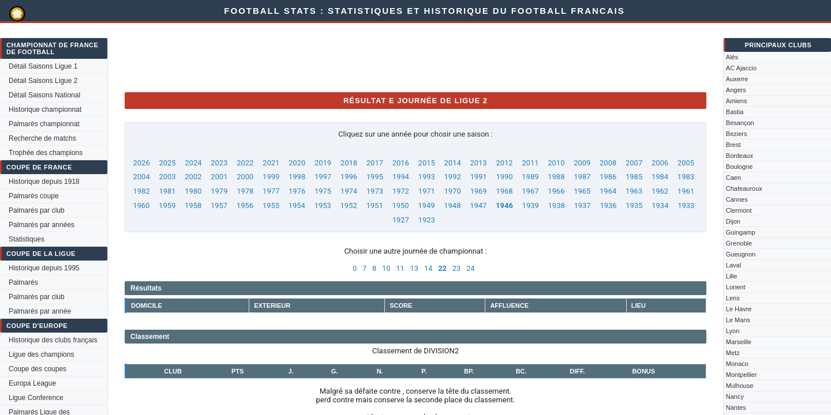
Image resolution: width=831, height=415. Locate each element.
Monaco (737, 363)
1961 (685, 191)
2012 (504, 163)
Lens (733, 298)
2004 (141, 176)
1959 (167, 205)
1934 (660, 205)
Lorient (736, 287)
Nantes (736, 407)
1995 (374, 176)
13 (414, 268)
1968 (504, 191)
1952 (348, 205)
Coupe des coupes (37, 369)
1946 (504, 205)
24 (470, 268)
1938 (556, 205)
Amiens (736, 100)
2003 (167, 176)
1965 (582, 191)
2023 (219, 163)
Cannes (737, 199)
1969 (478, 191)
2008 (608, 163)
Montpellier (741, 374)
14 (428, 268)
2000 (245, 176)
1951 (374, 205)
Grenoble (739, 243)
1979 (219, 191)
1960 (141, 205)
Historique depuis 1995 (44, 268)
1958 (193, 205)
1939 (530, 205)
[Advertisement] (335, 57)
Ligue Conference (36, 398)
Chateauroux (744, 188)
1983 (685, 176)
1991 (478, 176)
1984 (660, 176)
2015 (426, 163)
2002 (193, 176)
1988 (556, 176)
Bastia (735, 111)
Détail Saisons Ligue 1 (43, 66)
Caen (733, 177)
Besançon (740, 122)
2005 (685, 163)
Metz (733, 352)
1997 (323, 176)
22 (442, 268)
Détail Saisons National (44, 95)
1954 (297, 205)
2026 (141, 163)
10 (386, 268)
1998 (297, 176)
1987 (582, 176)
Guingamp (740, 232)
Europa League (32, 383)
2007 (634, 163)
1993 (426, 176)
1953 (323, 205)
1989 (530, 176)
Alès (732, 57)
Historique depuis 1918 (44, 182)
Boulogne (739, 166)
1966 (556, 191)
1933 (685, 205)
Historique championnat (45, 109)
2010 (556, 163)
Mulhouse (740, 385)
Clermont (739, 210)
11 (400, 268)
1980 (193, 191)
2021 (271, 163)
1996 (348, 176)
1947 (478, 205)
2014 (452, 163)
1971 (426, 191)
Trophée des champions (46, 153)
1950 (400, 205)
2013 (478, 163)
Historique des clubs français (53, 340)
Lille (732, 276)
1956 (245, 205)
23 (456, 268)
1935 (634, 205)
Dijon (733, 221)
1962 (660, 191)
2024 (193, 163)
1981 (167, 191)
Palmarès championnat (44, 124)
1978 (245, 191)
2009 (582, 163)
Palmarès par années (41, 225)
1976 (297, 191)
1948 (452, 205)
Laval (733, 265)
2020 (297, 163)
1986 (608, 176)
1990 (504, 176)
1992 (452, 176)
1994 (400, 176)
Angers (736, 89)
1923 (426, 220)
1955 (271, 205)
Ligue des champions (41, 354)
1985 (634, 176)
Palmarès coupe (34, 196)
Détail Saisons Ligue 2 (43, 81)
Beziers (736, 133)
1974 (348, 191)
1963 (634, 191)
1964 (608, 191)
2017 (374, 163)
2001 (219, 176)
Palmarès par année (40, 311)
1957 (219, 205)
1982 (141, 191)
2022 (245, 163)
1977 (271, 191)
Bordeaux (739, 155)
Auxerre (737, 79)
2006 (660, 163)
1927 (400, 220)
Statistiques (26, 239)
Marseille (738, 341)
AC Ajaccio (741, 68)
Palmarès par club (37, 210)
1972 (400, 191)
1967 (530, 191)
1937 (582, 205)
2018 (348, 163)
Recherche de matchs (42, 138)
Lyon (732, 330)
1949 (426, 205)
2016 (400, 163)
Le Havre (739, 308)
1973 (374, 191)
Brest (733, 144)
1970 (452, 191)
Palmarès (23, 282)
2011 (530, 163)
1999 (271, 176)
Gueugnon (740, 254)
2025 (167, 163)
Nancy (735, 396)
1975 (323, 191)
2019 (323, 163)
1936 (608, 205)
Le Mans (738, 319)
